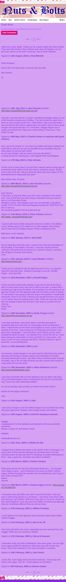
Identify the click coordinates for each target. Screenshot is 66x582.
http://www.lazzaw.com (11, 261)
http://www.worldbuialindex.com (15, 370)
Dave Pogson (44, 20)
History (3, 20)
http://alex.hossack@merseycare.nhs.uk (19, 111)
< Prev (27, 39)
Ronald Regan (32, 20)
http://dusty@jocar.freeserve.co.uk (16, 315)
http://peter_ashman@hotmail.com (16, 217)
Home (2, 2)
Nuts (10, 20)
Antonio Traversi (19, 20)
